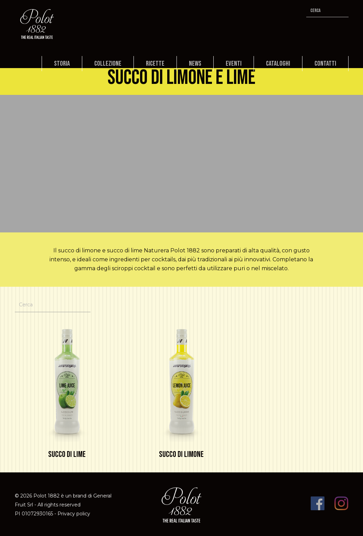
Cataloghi (278, 63)
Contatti (325, 63)
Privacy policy (73, 514)
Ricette (155, 63)
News (195, 63)
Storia (62, 63)
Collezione (107, 63)
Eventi (234, 63)
